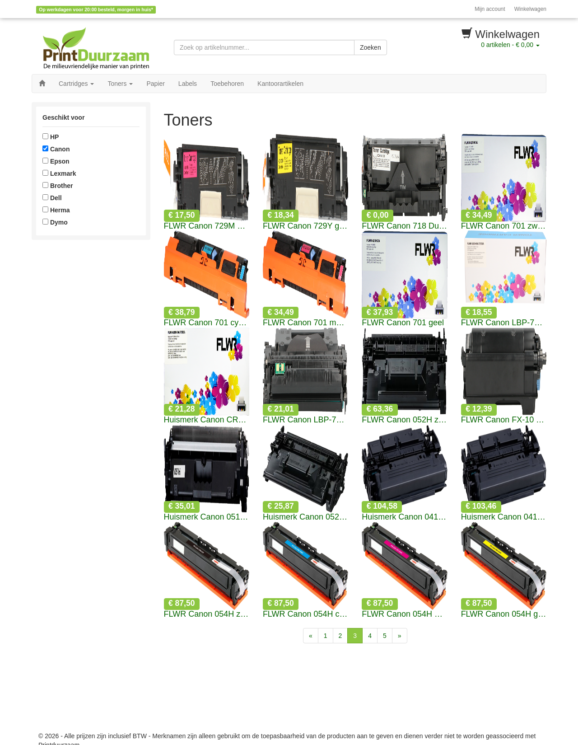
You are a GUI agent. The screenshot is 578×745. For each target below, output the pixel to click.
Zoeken (370, 47)
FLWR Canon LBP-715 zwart (503, 323)
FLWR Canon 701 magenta (305, 323)
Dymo (55, 222)
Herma (56, 210)
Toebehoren (227, 83)
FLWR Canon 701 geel (403, 323)
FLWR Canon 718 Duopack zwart (404, 226)
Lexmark (59, 173)
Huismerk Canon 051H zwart (206, 517)
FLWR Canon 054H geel (503, 614)
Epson (56, 161)
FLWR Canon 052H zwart (404, 420)
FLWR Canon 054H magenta (404, 614)
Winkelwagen (530, 9)
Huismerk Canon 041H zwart (503, 517)
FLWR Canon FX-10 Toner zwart (503, 420)
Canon (56, 149)
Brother (57, 185)
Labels (187, 83)
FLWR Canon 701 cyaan (206, 323)
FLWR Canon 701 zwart (503, 226)
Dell (52, 197)
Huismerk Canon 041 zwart (404, 517)
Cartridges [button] (76, 83)
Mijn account (490, 9)
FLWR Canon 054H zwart (206, 614)
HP (50, 137)
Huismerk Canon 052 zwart (305, 517)
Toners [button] (120, 83)
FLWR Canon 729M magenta (206, 226)
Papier (155, 83)
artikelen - (510, 44)
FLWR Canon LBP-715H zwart (305, 420)
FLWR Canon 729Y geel (305, 226)
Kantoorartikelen (280, 83)
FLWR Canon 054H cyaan (305, 614)
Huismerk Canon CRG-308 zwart (206, 420)
